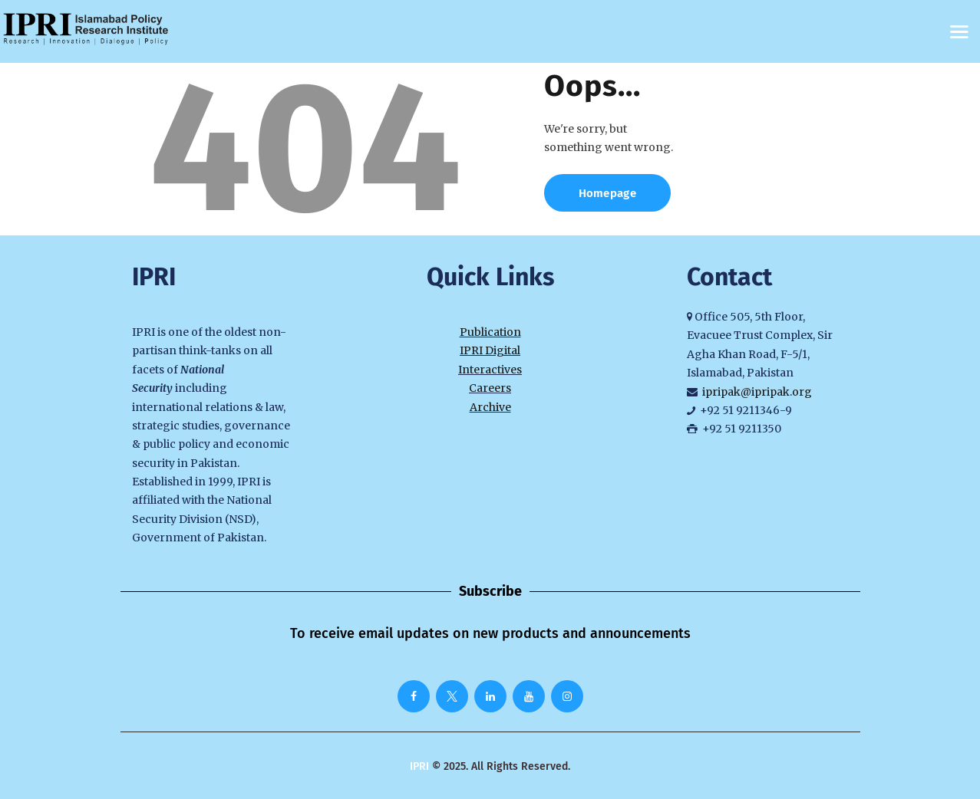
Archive (490, 407)
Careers (490, 388)
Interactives (490, 369)
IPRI (419, 766)
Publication (490, 332)
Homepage (607, 193)
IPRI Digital (490, 350)
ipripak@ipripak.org (757, 392)
